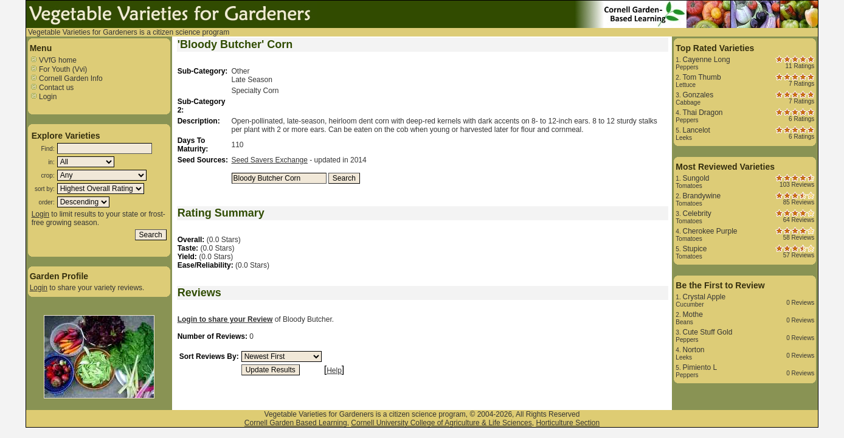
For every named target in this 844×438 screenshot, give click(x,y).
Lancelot (696, 130)
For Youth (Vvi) (59, 69)
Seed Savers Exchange (270, 160)
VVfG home (53, 60)
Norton (693, 350)
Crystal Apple (703, 297)
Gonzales (697, 95)
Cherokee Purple (709, 231)
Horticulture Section (568, 423)
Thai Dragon (702, 112)
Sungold (695, 178)
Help (334, 370)
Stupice (694, 249)
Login (43, 96)
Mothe (692, 314)
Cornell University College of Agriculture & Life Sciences (441, 423)
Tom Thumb (701, 77)
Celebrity (696, 213)
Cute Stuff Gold (707, 332)
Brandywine (701, 196)
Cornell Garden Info (66, 78)
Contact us (52, 87)
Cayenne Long (706, 59)
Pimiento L (699, 367)
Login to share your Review (225, 319)
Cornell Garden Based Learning (295, 423)
